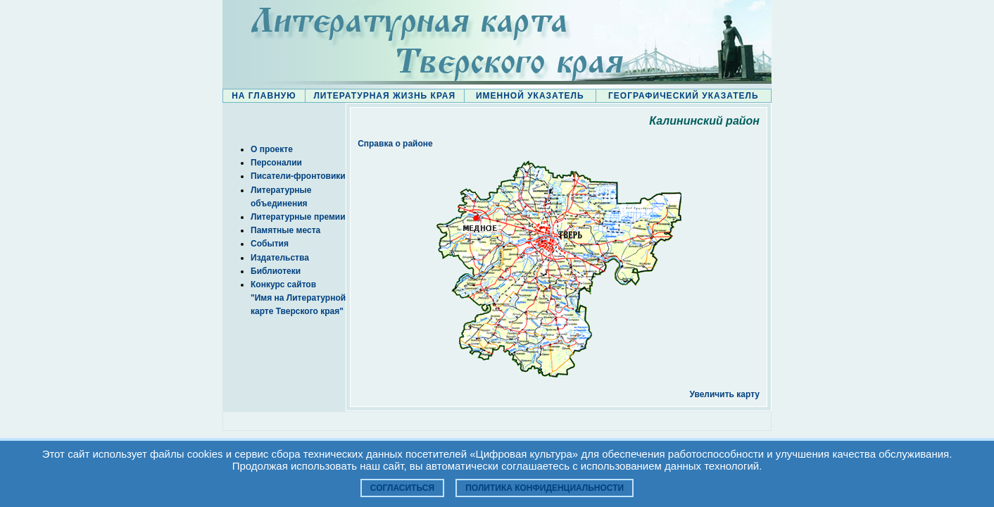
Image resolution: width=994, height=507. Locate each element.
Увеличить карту (724, 394)
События (270, 244)
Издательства (280, 258)
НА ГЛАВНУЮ (264, 96)
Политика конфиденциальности (544, 488)
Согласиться (402, 488)
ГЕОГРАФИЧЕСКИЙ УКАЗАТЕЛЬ (683, 96)
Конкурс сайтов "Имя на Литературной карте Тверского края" (298, 298)
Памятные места (285, 230)
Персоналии (276, 163)
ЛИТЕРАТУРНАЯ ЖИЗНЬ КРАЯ (384, 96)
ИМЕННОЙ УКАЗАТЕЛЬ (530, 96)
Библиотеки (276, 271)
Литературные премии (298, 217)
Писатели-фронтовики (298, 176)
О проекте (272, 149)
